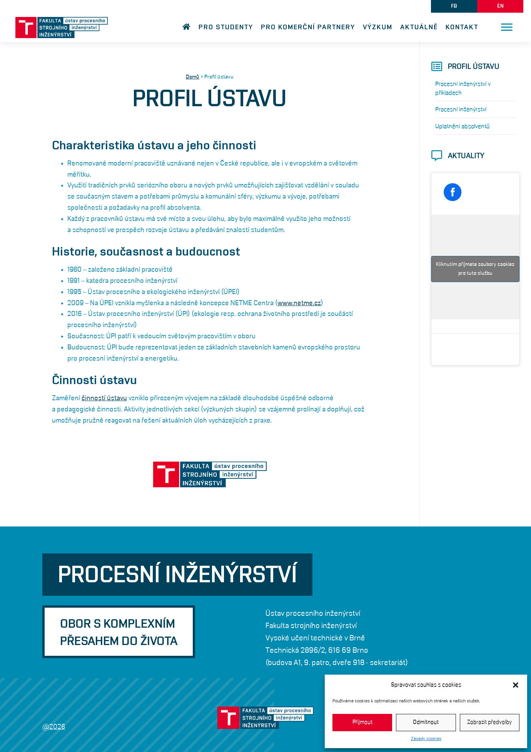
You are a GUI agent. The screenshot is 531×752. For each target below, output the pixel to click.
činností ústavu (104, 398)
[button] (515, 685)
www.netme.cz (299, 303)
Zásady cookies (426, 738)
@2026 (53, 727)
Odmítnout (426, 722)
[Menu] (507, 27)
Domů (192, 77)
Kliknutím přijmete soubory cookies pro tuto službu (475, 269)
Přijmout (362, 722)
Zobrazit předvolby (489, 722)
